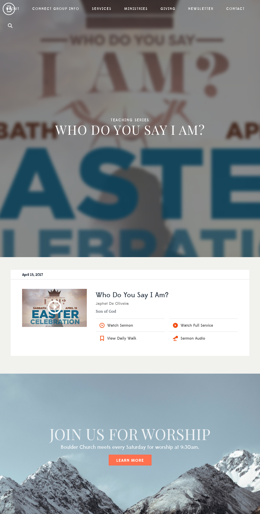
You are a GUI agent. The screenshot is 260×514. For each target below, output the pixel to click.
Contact (235, 9)
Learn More (130, 460)
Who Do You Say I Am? (132, 295)
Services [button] (101, 9)
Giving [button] (167, 9)
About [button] (13, 9)
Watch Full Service (197, 325)
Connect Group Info (55, 9)
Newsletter (201, 9)
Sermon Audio (193, 338)
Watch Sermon (120, 325)
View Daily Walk (121, 338)
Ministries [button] (136, 9)
